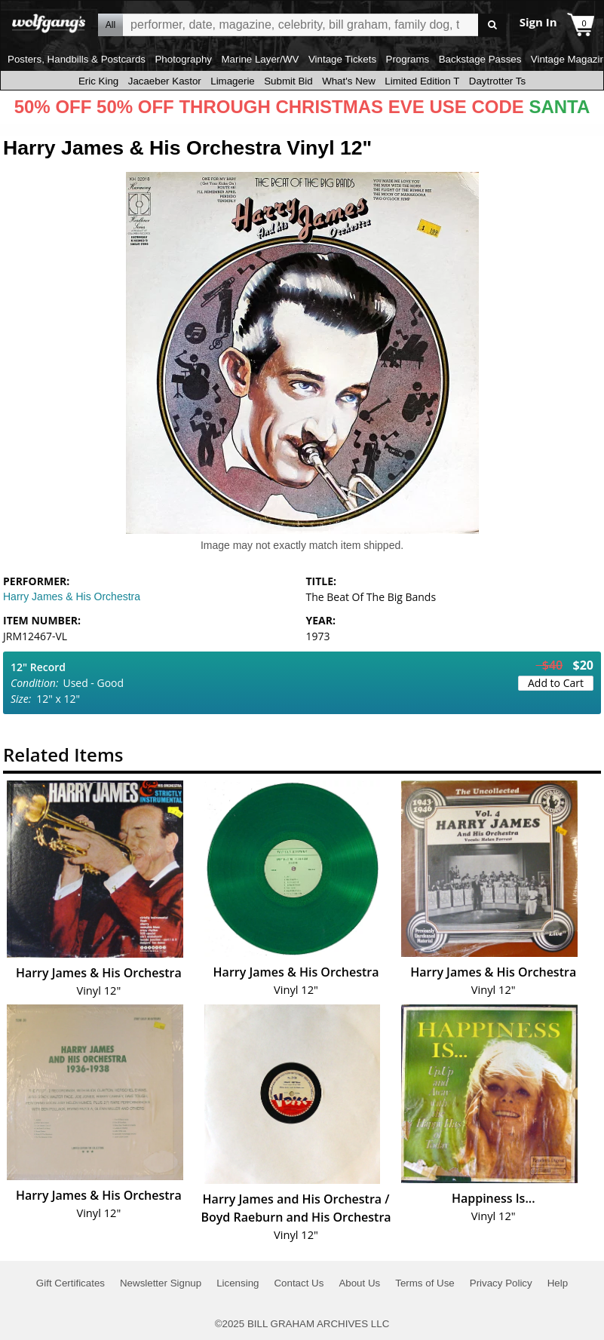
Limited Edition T (422, 81)
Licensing (237, 1283)
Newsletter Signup (160, 1283)
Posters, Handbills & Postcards (77, 59)
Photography (183, 59)
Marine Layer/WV (260, 59)
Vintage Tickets (342, 59)
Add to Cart (556, 683)
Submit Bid (288, 81)
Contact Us (298, 1283)
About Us (359, 1283)
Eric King (98, 81)
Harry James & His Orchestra (71, 596)
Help (557, 1283)
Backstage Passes (480, 59)
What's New (349, 81)
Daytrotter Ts (497, 81)
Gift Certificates (70, 1283)
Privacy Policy (501, 1283)
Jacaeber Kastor (164, 81)
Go (492, 25)
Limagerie (232, 81)
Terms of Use (425, 1283)
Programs (408, 59)
